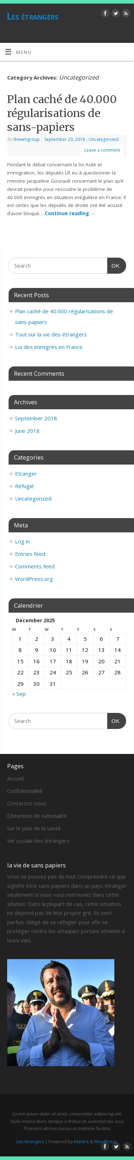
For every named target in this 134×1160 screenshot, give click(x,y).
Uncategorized (104, 139)
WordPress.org (34, 578)
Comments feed (35, 566)
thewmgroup (27, 139)
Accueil (15, 778)
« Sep (19, 693)
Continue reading (70, 213)
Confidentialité (25, 790)
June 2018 (27, 430)
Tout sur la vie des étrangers (51, 334)
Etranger (26, 473)
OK (113, 265)
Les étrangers (32, 16)
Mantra (81, 1142)
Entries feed (30, 553)
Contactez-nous (26, 803)
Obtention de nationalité (37, 815)
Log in (22, 541)
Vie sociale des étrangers (38, 840)
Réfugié (24, 486)
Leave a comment (102, 150)
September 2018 (36, 418)
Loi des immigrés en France (49, 346)
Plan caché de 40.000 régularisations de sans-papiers (62, 113)
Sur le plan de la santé (34, 828)
